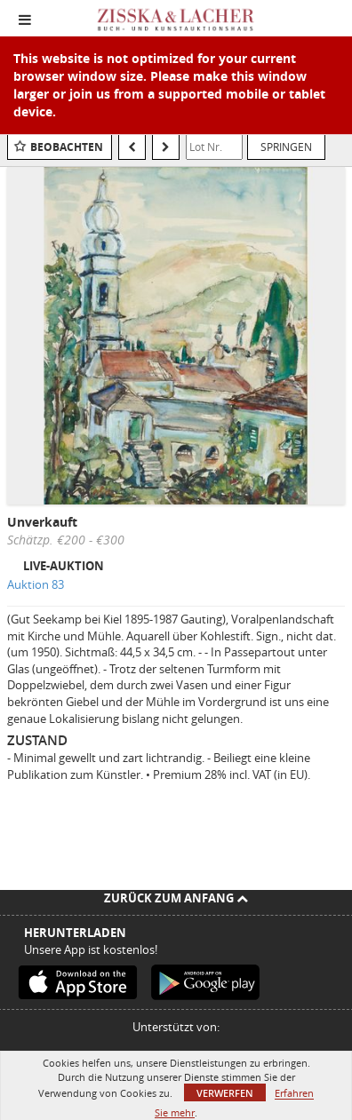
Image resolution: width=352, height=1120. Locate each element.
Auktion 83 (35, 584)
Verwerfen (224, 1093)
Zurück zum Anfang (176, 898)
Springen (286, 146)
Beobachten (66, 147)
